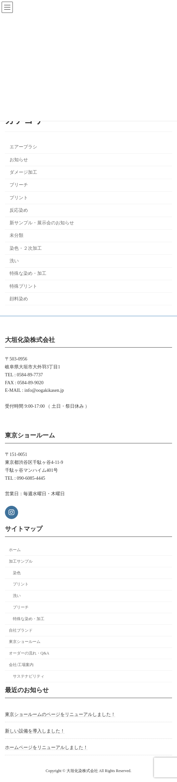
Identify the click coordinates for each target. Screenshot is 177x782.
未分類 (16, 235)
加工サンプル (21, 561)
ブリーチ (19, 185)
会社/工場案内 (21, 664)
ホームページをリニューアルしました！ (46, 747)
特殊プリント (23, 286)
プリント (19, 197)
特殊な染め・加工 (28, 273)
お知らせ (19, 159)
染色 (17, 573)
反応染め (19, 210)
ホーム (15, 549)
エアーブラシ (23, 147)
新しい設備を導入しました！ (35, 730)
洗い (14, 260)
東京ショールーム (24, 642)
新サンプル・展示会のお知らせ (42, 222)
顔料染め (19, 298)
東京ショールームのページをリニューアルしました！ (60, 714)
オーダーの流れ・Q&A (29, 653)
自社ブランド (21, 630)
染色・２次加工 (26, 248)
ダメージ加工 (23, 172)
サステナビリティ (28, 676)
